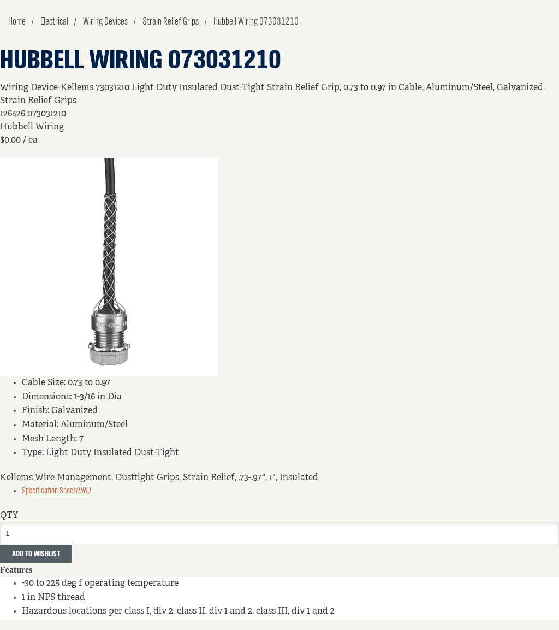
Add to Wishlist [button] (36, 554)
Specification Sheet (56, 491)
